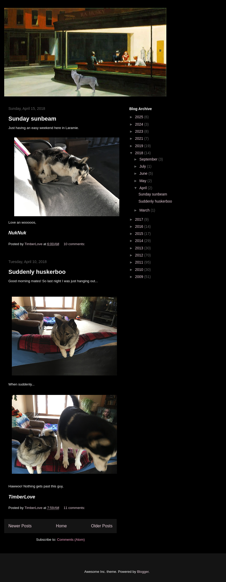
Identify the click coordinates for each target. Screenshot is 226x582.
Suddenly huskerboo (37, 272)
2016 (139, 226)
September (148, 159)
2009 (139, 277)
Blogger (142, 572)
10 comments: (75, 244)
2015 (139, 233)
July (143, 166)
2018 (139, 153)
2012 (139, 255)
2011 (139, 262)
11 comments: (75, 508)
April (143, 188)
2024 (139, 124)
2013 (139, 248)
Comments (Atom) (71, 540)
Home (61, 526)
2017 (139, 219)
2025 (139, 117)
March (145, 210)
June (143, 173)
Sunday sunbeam (32, 118)
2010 (139, 269)
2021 (139, 138)
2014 (139, 241)
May (143, 181)
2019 (139, 146)
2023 (139, 131)
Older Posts (101, 526)
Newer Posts (20, 526)
